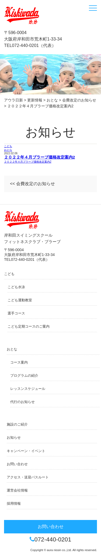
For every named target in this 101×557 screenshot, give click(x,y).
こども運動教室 (20, 300)
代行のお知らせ (22, 402)
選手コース (16, 313)
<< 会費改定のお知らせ (32, 183)
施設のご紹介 (17, 424)
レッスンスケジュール (27, 389)
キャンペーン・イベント (26, 451)
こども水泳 (16, 287)
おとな (8, 149)
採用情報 (14, 503)
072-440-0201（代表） (34, 45)
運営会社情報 (17, 490)
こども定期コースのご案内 (29, 326)
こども (8, 146)
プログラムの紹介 (24, 375)
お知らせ (14, 437)
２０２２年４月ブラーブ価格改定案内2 (39, 157)
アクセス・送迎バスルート (28, 477)
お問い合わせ (17, 464)
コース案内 (19, 362)
